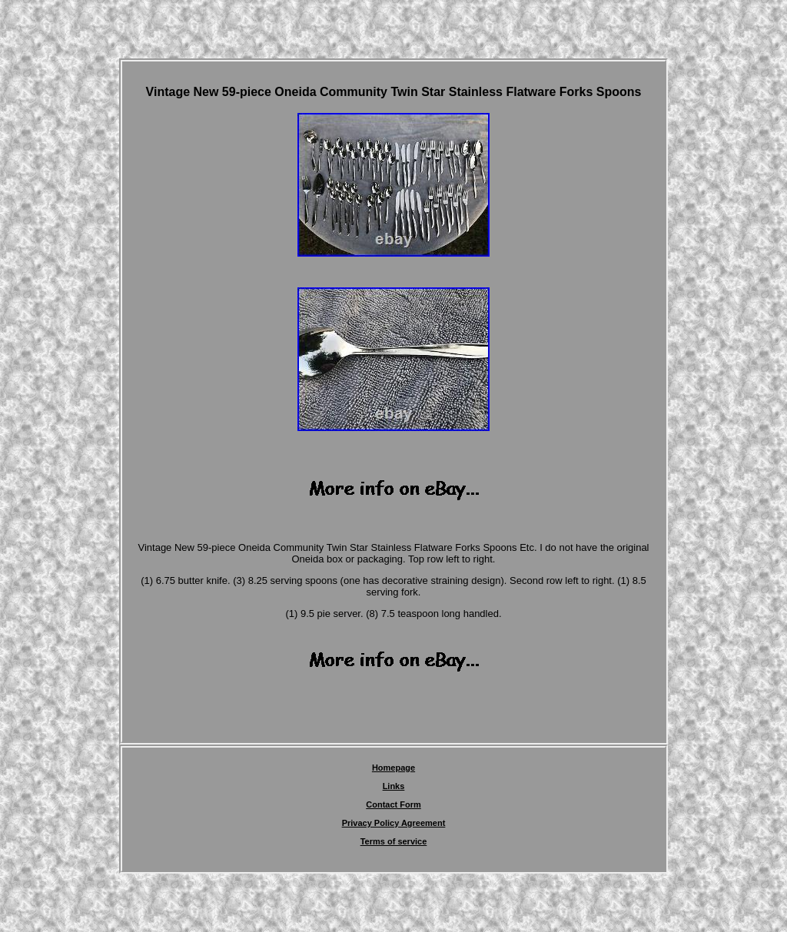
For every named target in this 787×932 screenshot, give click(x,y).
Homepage (393, 767)
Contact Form (393, 804)
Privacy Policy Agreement (394, 823)
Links (394, 786)
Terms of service (393, 841)
